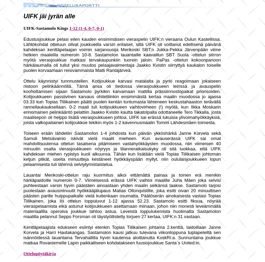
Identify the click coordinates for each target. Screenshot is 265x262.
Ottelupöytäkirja (39, 253)
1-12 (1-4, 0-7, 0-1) (86, 28)
